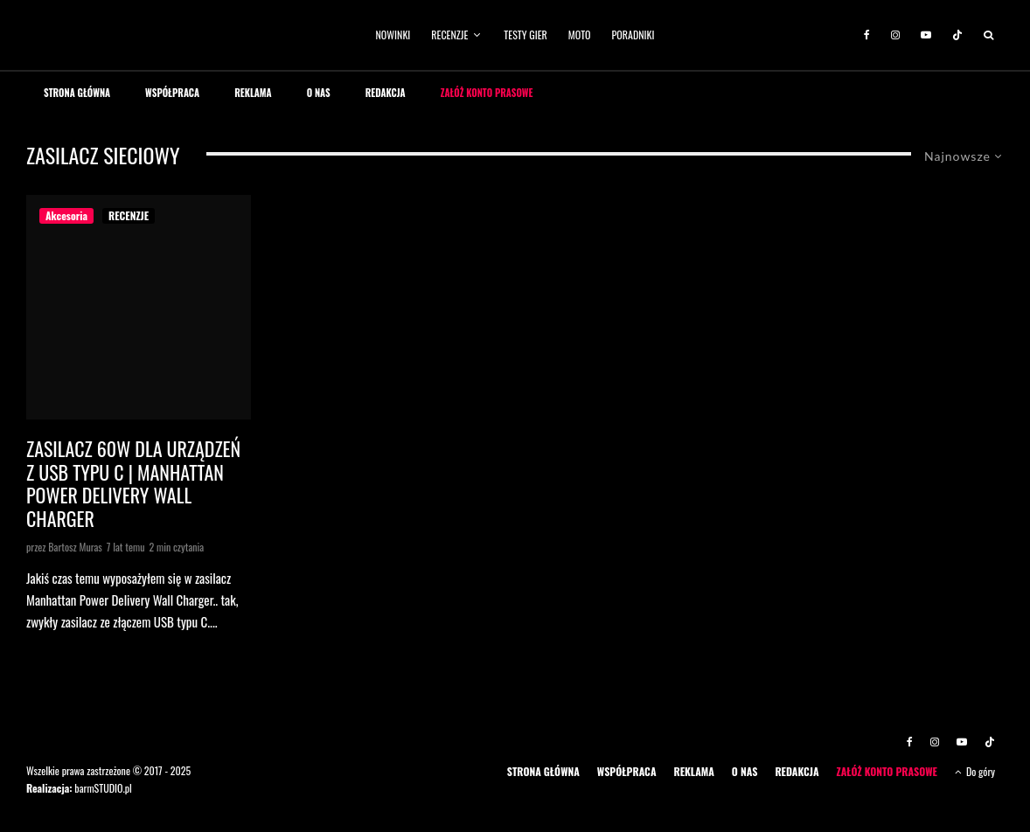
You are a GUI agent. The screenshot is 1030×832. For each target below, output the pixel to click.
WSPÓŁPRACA (172, 93)
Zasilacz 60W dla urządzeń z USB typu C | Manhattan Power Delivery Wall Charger (133, 483)
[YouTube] (926, 35)
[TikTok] (957, 35)
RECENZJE (449, 34)
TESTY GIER (525, 34)
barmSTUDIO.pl (102, 787)
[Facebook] (866, 35)
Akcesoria (66, 215)
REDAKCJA (385, 93)
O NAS (319, 93)
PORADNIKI (633, 34)
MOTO (579, 34)
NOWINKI (393, 34)
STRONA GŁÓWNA (77, 93)
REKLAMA (253, 93)
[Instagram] (895, 35)
